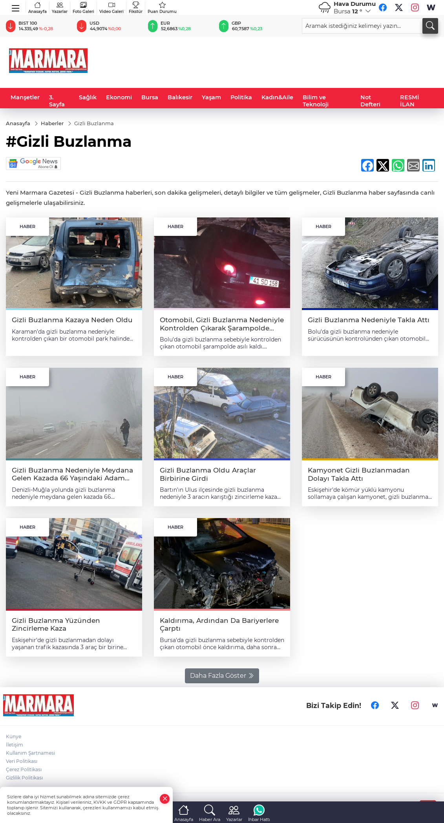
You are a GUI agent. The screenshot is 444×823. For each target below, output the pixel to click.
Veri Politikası (21, 761)
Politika (241, 97)
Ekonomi (119, 97)
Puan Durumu (162, 7)
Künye (13, 736)
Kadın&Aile (277, 97)
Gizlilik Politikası (24, 778)
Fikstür (136, 7)
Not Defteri (370, 101)
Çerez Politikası (24, 769)
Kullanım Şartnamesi (30, 753)
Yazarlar (60, 7)
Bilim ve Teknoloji (316, 101)
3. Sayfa (57, 101)
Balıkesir (180, 97)
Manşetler (25, 97)
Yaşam (211, 97)
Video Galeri (111, 7)
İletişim (14, 745)
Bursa (149, 97)
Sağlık (88, 97)
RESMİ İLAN (409, 101)
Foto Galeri (83, 7)
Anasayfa (37, 7)
